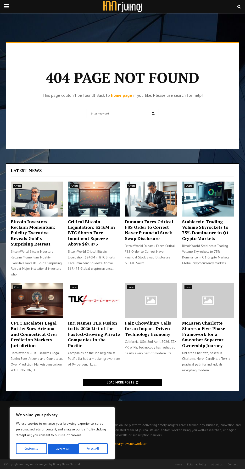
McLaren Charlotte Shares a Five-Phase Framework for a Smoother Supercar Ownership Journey (203, 334)
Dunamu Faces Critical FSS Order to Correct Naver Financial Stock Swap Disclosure (149, 230)
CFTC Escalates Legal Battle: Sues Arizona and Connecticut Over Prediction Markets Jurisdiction (34, 334)
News (74, 287)
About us (217, 464)
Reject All (62, 449)
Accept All (93, 449)
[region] (62, 434)
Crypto (17, 185)
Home (178, 464)
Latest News (26, 170)
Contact (233, 464)
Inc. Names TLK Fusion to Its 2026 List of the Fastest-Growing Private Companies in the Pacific (94, 334)
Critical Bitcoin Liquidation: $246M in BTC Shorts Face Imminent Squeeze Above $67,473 (91, 233)
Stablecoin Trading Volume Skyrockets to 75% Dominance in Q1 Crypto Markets (205, 230)
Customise (31, 449)
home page (121, 95)
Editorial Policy (196, 464)
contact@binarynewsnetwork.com (124, 443)
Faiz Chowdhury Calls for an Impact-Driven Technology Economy (148, 328)
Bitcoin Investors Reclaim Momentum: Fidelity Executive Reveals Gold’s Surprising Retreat (33, 233)
